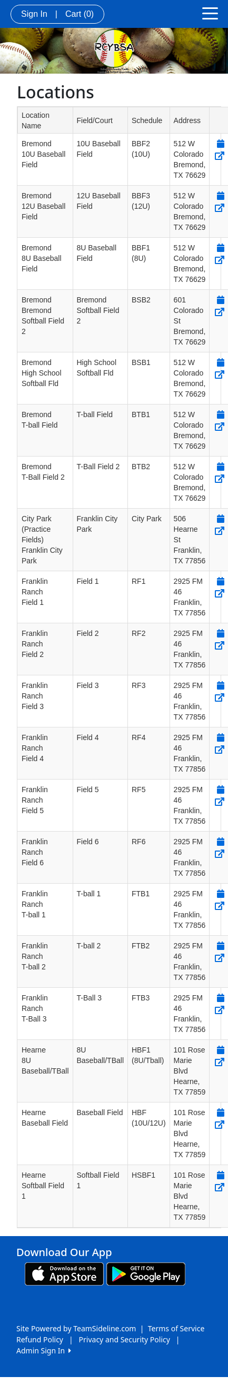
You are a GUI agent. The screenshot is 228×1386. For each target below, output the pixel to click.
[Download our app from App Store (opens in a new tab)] (64, 1273)
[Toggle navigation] (210, 12)
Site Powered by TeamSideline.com (76, 1328)
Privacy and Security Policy (124, 1339)
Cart (79, 13)
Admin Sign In (43, 1350)
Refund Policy (39, 1339)
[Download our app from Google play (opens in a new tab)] (145, 1273)
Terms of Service (176, 1328)
